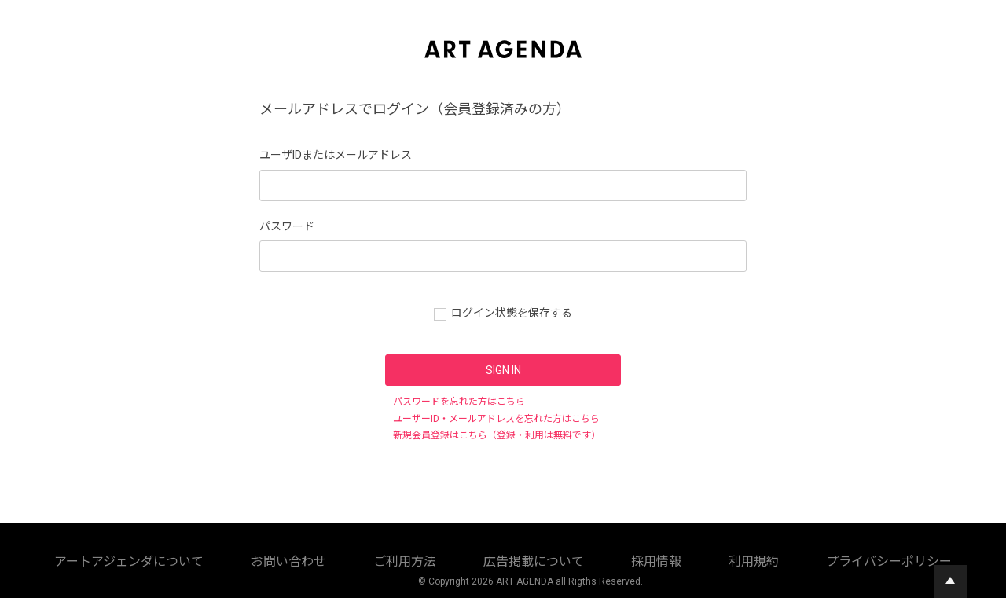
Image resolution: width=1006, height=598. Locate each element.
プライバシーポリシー (592, 558)
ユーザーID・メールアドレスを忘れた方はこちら (496, 418)
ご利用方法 (308, 558)
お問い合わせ (240, 558)
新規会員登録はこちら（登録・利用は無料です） (496, 435)
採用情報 (457, 558)
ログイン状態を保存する (511, 312)
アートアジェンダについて (140, 558)
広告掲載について (385, 558)
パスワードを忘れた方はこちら (459, 401)
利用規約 (511, 558)
